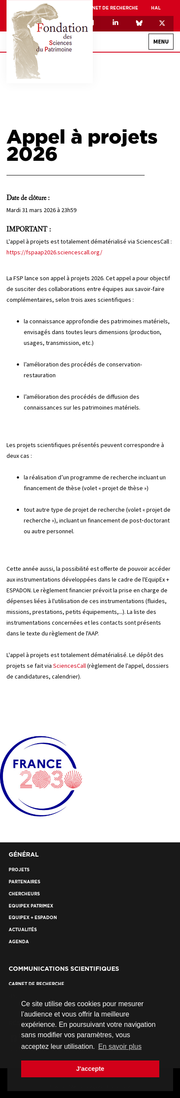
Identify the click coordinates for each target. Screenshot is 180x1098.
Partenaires (24, 881)
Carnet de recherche (110, 8)
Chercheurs (24, 894)
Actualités (23, 929)
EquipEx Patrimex (31, 906)
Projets (19, 869)
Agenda (19, 941)
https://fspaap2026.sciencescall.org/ (54, 252)
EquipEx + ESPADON (33, 917)
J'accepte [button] (90, 1068)
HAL (156, 8)
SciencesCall (69, 665)
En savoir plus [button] (120, 1046)
